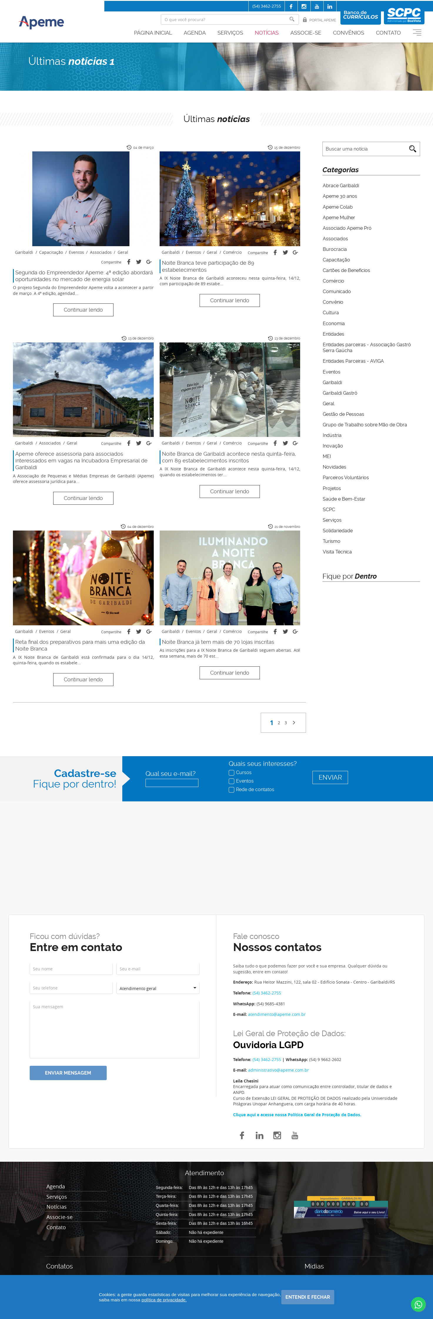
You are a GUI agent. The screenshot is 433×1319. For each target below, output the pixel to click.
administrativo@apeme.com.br (278, 1070)
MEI (326, 454)
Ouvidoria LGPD (268, 1045)
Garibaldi (332, 381)
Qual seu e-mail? (170, 773)
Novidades (334, 465)
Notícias (267, 33)
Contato (388, 33)
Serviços (230, 33)
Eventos (331, 370)
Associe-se (305, 33)
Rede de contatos (252, 789)
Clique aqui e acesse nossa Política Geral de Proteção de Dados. (297, 1114)
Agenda (195, 33)
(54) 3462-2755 (267, 6)
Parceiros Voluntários (345, 475)
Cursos (241, 772)
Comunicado (336, 290)
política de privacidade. (187, 1299)
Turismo (331, 538)
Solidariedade (337, 528)
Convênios (348, 33)
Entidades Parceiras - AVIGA (353, 360)
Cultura (330, 312)
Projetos (331, 486)
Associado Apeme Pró (346, 227)
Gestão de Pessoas (343, 412)
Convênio (332, 301)
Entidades (333, 332)
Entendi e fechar (307, 1297)
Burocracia (334, 248)
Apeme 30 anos (339, 196)
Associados (335, 238)
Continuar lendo (83, 310)
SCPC (328, 507)
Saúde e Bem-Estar (343, 496)
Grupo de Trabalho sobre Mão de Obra (364, 422)
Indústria (331, 433)
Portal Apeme (319, 19)
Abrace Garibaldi (340, 185)
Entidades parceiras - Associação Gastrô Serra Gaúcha (366, 346)
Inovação (332, 444)
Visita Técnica (337, 549)
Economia (333, 322)
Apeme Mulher (338, 217)
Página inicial (153, 33)
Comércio (333, 280)
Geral (328, 402)
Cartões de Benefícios (346, 269)
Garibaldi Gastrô (339, 391)
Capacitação (336, 259)
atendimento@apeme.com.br (277, 1014)
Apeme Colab (337, 207)
